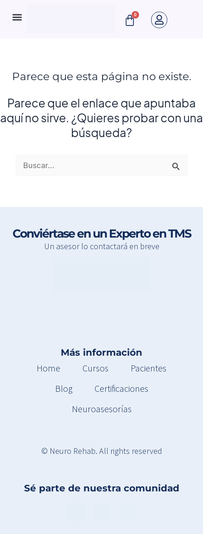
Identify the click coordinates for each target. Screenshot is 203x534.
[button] (17, 17)
